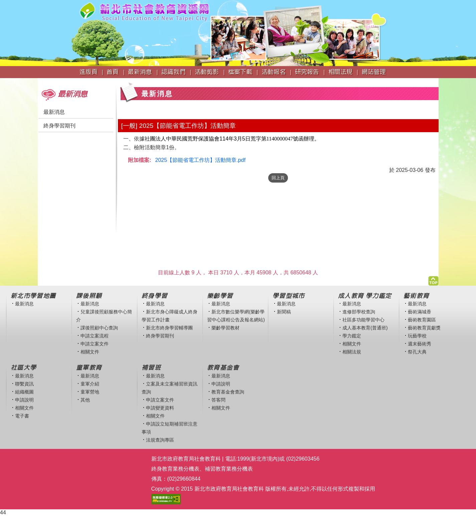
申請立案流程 (95, 335)
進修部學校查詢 (358, 311)
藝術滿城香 (419, 311)
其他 (85, 400)
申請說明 (24, 400)
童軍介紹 (90, 383)
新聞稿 (284, 311)
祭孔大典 (417, 351)
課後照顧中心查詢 (99, 327)
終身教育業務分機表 (175, 469)
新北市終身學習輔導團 (169, 327)
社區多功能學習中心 (363, 319)
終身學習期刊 (59, 125)
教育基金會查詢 (227, 392)
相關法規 (351, 351)
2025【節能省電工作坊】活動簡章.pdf (200, 160)
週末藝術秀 (419, 343)
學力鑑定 (351, 335)
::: (40, 81)
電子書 (22, 416)
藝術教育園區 (422, 319)
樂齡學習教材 (225, 327)
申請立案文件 (95, 343)
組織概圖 (24, 392)
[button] (433, 279)
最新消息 (54, 112)
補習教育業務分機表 (229, 469)
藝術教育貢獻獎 (424, 327)
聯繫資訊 (24, 383)
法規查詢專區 (160, 440)
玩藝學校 (417, 335)
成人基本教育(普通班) (365, 327)
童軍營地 (90, 392)
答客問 (218, 400)
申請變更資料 (160, 408)
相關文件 (90, 351)
